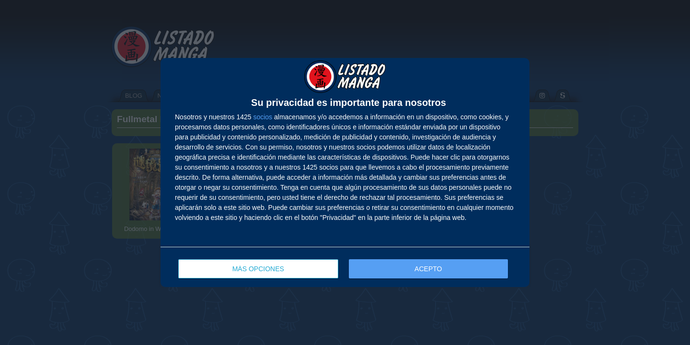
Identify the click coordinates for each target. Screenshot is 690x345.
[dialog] (345, 172)
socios (262, 117)
